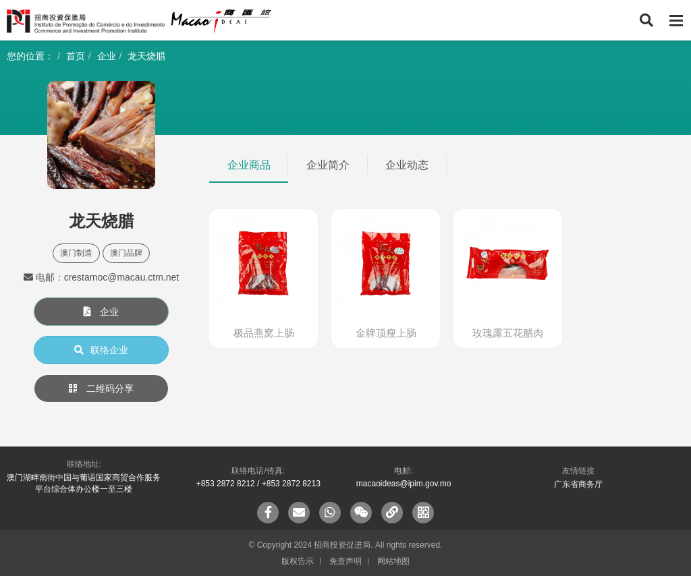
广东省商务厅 (578, 484)
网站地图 (393, 561)
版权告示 (297, 561)
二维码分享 (101, 388)
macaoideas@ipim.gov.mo (403, 483)
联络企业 (101, 350)
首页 (75, 56)
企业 (106, 56)
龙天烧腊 (146, 56)
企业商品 (249, 165)
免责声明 (345, 561)
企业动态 (407, 165)
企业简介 (328, 165)
